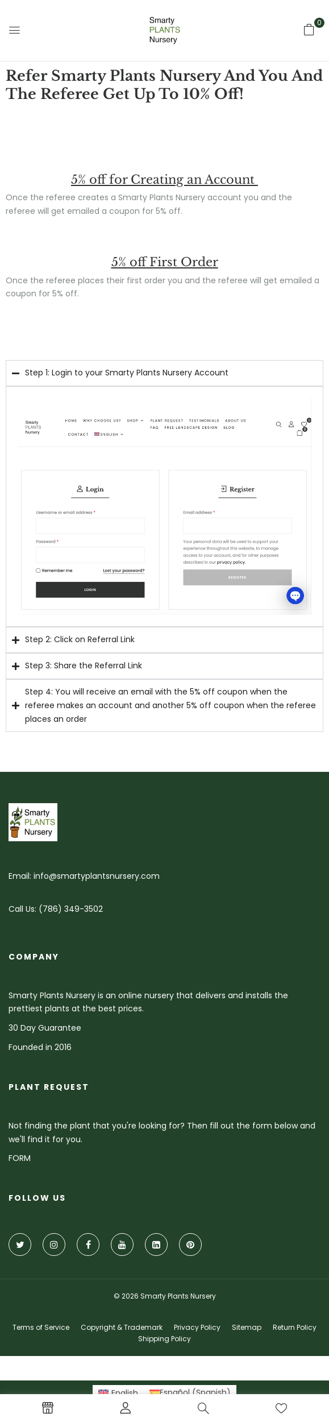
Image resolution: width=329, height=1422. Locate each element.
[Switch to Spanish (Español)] (190, 1392)
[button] (309, 29)
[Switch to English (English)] (118, 1392)
